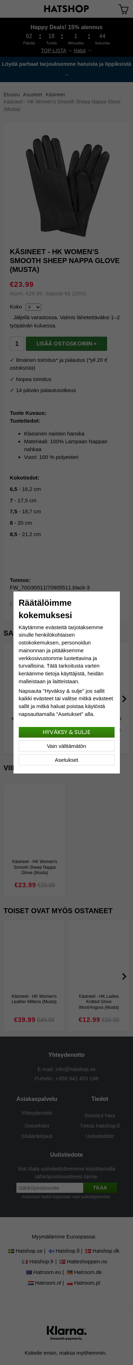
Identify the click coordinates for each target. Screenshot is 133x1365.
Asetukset (66, 760)
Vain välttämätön (66, 746)
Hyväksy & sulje (66, 732)
